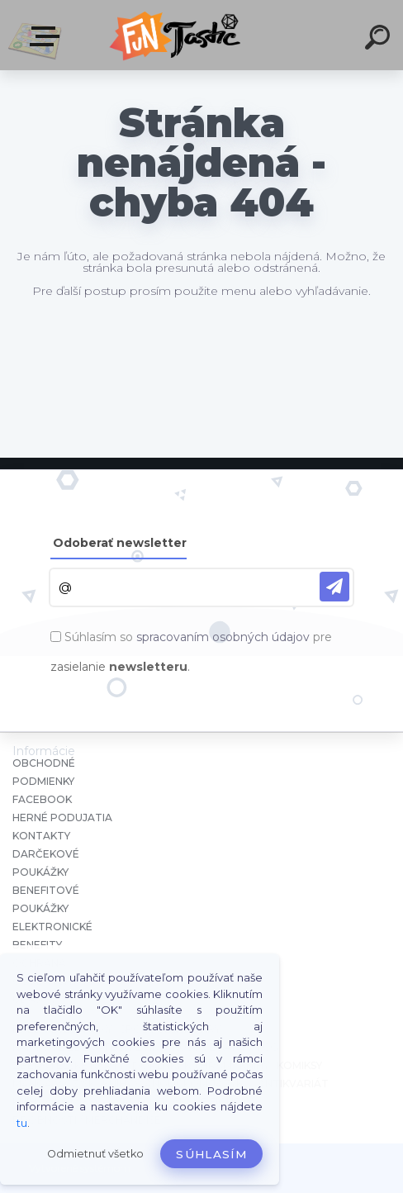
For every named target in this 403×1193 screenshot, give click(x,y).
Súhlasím (211, 1154)
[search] (380, 40)
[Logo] (177, 35)
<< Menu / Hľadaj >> (47, 36)
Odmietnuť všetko (95, 1154)
